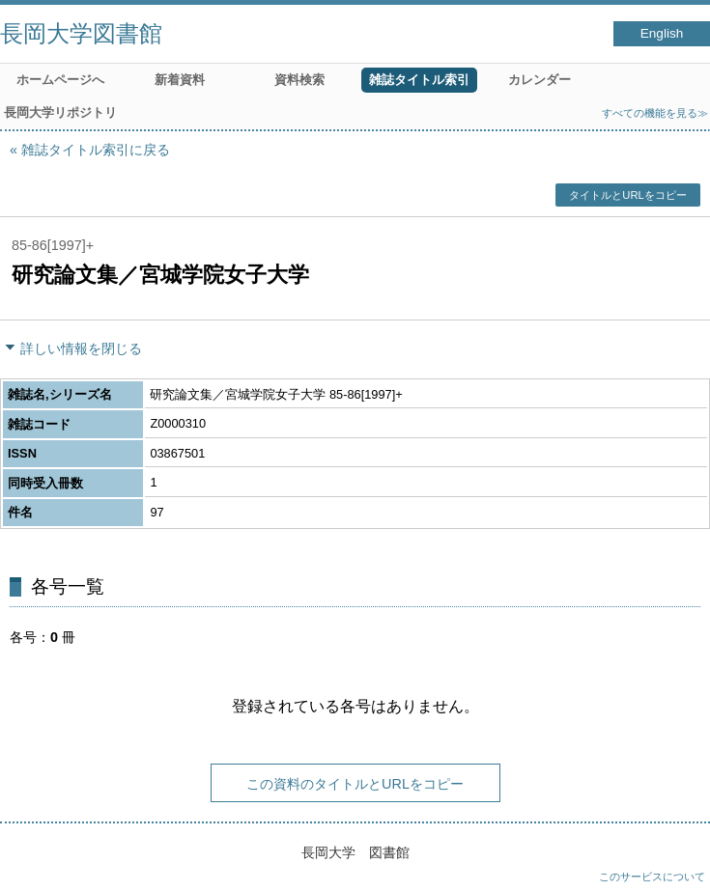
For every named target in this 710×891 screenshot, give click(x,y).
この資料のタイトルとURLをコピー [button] (355, 784)
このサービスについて (652, 876)
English (662, 33)
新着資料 (180, 79)
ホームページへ (60, 79)
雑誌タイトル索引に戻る (95, 149)
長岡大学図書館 (81, 33)
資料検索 (299, 79)
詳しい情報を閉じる (81, 348)
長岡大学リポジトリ (60, 112)
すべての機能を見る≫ (655, 113)
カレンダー (539, 79)
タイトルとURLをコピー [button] (627, 195)
